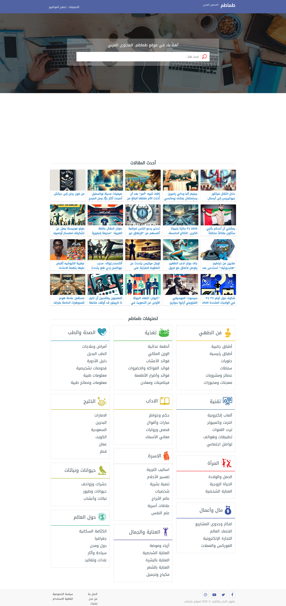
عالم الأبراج (160, 498)
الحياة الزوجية (221, 484)
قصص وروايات (157, 429)
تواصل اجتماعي (219, 444)
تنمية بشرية (159, 484)
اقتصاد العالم (221, 531)
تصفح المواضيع (57, 7)
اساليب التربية (158, 469)
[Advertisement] (143, 123)
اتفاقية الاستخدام (63, 598)
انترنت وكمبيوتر (219, 422)
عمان (103, 444)
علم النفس (160, 513)
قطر (103, 451)
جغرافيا (101, 538)
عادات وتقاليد (96, 560)
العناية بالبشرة (157, 560)
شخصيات (162, 491)
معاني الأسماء (157, 437)
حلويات (226, 361)
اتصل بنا (92, 594)
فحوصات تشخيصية (91, 368)
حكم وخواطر (159, 415)
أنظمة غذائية (158, 346)
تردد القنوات (222, 429)
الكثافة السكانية (93, 531)
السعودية (99, 429)
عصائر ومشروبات (219, 375)
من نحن (93, 598)
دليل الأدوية (97, 361)
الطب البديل (97, 353)
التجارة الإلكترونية (217, 538)
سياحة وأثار (97, 552)
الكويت (101, 437)
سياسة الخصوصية (63, 594)
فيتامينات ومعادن (155, 382)
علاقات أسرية (158, 505)
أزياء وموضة (159, 545)
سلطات (226, 368)
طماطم (228, 5)
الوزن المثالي (158, 353)
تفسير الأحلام (158, 476)
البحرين (101, 422)
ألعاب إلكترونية (219, 415)
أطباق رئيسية (221, 353)
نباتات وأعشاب (95, 498)
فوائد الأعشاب (157, 361)
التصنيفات (73, 7)
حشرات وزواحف (94, 484)
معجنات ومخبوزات (218, 382)
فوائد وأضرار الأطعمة (151, 375)
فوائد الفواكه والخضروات (148, 368)
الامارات (100, 415)
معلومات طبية (95, 375)
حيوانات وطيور (95, 491)
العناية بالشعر (158, 567)
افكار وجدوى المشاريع (213, 524)
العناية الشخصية (218, 491)
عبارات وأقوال (158, 422)
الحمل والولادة (220, 476)
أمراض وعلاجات (94, 346)
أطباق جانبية (221, 346)
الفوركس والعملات (216, 545)
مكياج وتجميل (157, 574)
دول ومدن (98, 545)
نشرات (93, 603)
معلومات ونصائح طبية (89, 382)
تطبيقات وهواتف (217, 437)
